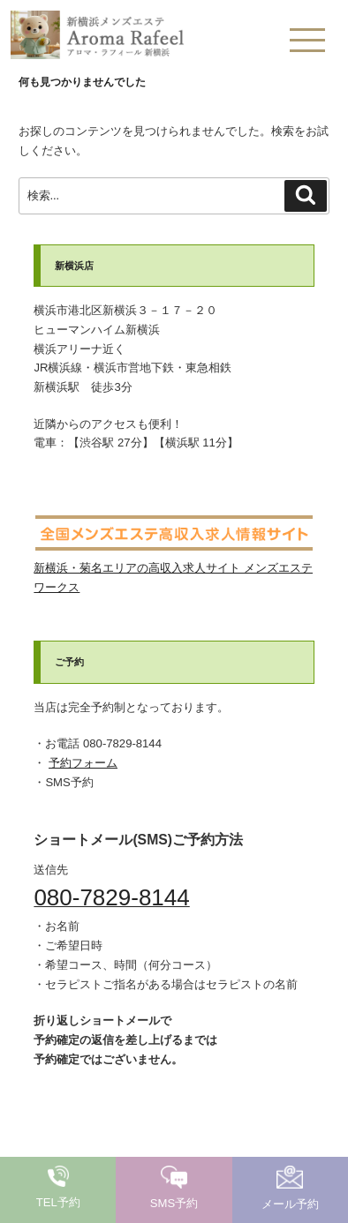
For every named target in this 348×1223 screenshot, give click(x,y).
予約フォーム (83, 762)
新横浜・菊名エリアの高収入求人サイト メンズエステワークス (174, 568)
